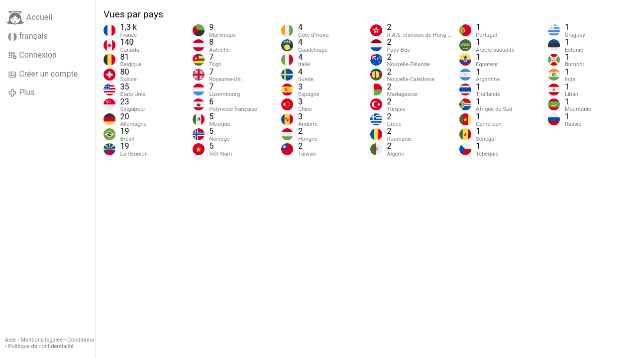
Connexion (32, 55)
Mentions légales (41, 340)
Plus (21, 92)
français (28, 36)
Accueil (29, 17)
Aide (10, 340)
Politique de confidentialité (41, 346)
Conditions (80, 340)
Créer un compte (43, 74)
